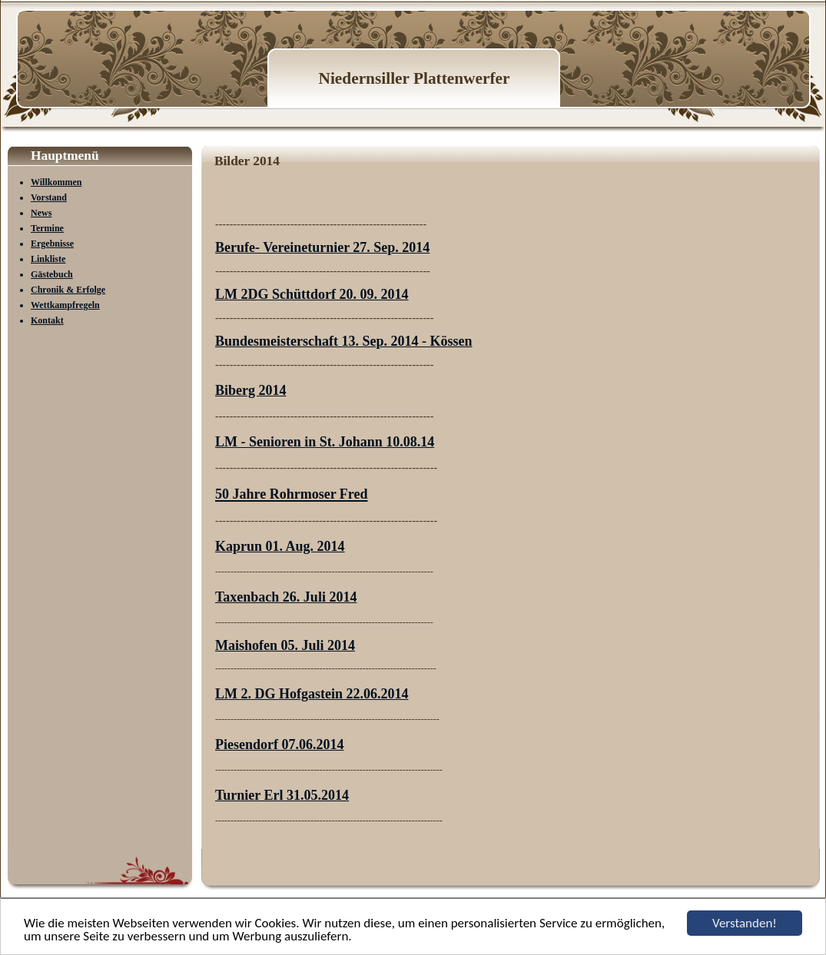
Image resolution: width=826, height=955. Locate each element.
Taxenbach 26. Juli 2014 (286, 597)
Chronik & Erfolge (68, 289)
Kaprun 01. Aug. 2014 (280, 546)
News (41, 212)
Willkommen (56, 182)
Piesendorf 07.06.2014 (279, 744)
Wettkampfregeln (65, 305)
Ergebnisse (52, 243)
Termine (47, 228)
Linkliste (48, 259)
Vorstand (49, 197)
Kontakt (47, 320)
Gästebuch (52, 274)
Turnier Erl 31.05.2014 (282, 795)
